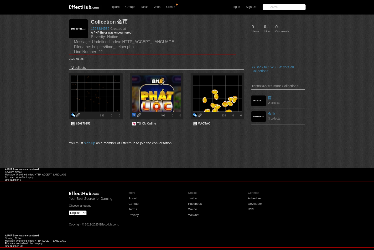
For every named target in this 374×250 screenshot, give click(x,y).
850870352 (83, 123)
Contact (134, 203)
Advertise (254, 198)
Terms (133, 209)
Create (170, 7)
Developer (255, 203)
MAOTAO (204, 123)
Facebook (195, 203)
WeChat (193, 215)
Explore (114, 7)
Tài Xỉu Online (146, 123)
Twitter (192, 198)
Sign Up (251, 7)
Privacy (134, 215)
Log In (236, 7)
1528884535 (100, 28)
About (133, 198)
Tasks (144, 7)
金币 (271, 113)
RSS (251, 209)
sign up (89, 143)
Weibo (192, 209)
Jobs (157, 7)
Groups (130, 7)
